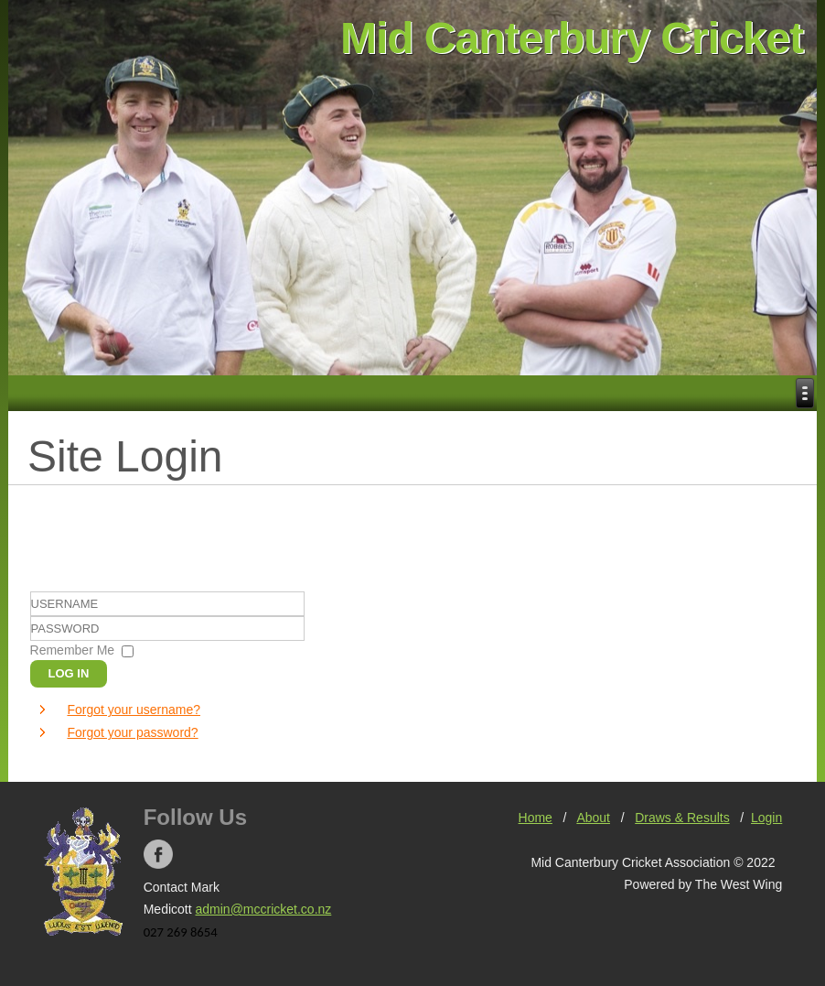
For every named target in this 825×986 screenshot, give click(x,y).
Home (535, 817)
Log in (69, 673)
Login (766, 817)
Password (30, 641)
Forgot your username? (133, 709)
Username (30, 616)
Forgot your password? (132, 732)
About (593, 817)
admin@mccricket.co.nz (264, 909)
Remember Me (72, 650)
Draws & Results (682, 817)
